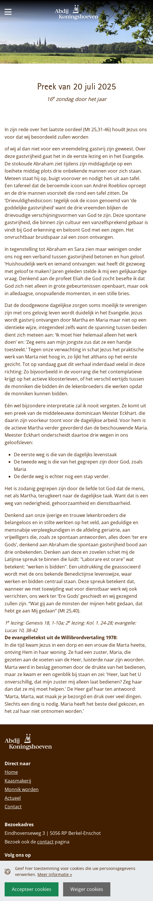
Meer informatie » (54, 874)
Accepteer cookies (31, 889)
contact (45, 842)
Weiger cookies (86, 889)
